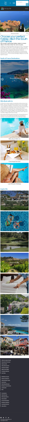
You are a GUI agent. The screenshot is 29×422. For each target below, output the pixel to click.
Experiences (4, 382)
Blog (2, 389)
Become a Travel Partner (6, 385)
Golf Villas (14, 242)
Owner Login (5, 3)
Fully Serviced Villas (14, 283)
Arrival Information (5, 400)
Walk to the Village (5, 369)
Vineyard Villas (14, 262)
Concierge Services (5, 404)
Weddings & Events (5, 376)
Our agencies (4, 393)
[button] (27, 21)
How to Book (4, 398)
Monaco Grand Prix (5, 378)
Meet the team (4, 394)
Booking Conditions (5, 402)
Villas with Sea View (14, 325)
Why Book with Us (5, 396)
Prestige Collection (5, 371)
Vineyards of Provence (6, 361)
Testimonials (4, 387)
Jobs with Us (4, 405)
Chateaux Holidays (14, 304)
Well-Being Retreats (6, 383)
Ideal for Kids (14, 221)
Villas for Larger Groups (14, 200)
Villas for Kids (4, 363)
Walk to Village (14, 345)
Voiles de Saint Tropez (6, 380)
